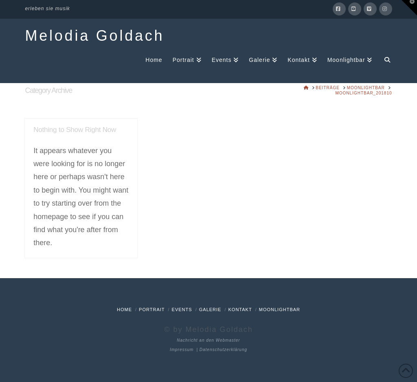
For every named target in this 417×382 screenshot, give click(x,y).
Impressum (181, 349)
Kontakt (240, 309)
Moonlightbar (279, 309)
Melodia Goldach (94, 36)
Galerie (210, 309)
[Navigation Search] (384, 59)
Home (124, 309)
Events (182, 309)
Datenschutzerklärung (223, 349)
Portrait (152, 309)
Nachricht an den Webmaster (208, 340)
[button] (409, 7)
